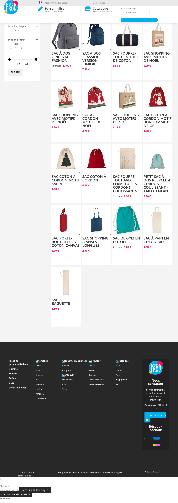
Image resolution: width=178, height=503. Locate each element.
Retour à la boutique (35, 490)
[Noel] (11, 43)
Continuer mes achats (15, 494)
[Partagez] (4, 498)
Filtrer (15, 72)
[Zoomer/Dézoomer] (9, 498)
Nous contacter (156, 415)
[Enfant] (11, 30)
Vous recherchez (128, 8)
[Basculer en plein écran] (6, 498)
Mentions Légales (114, 472)
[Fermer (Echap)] (1, 498)
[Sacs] (11, 47)
